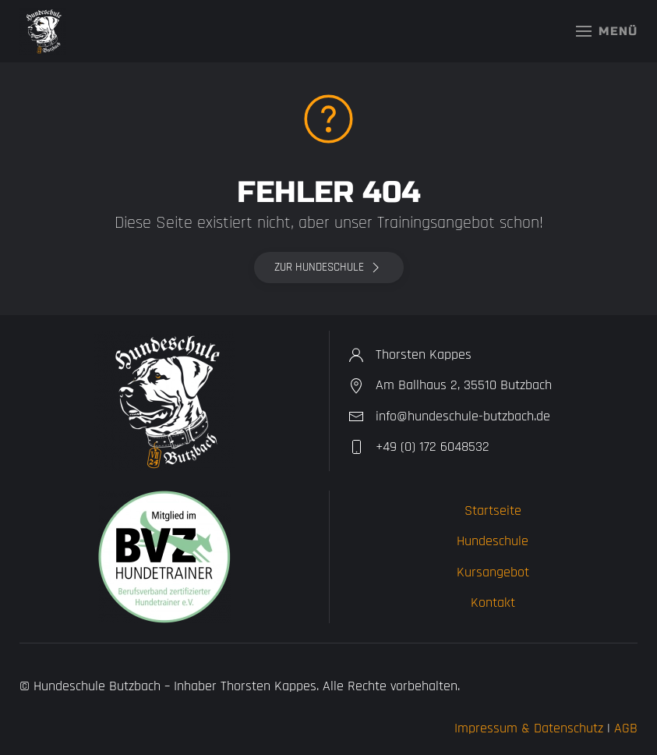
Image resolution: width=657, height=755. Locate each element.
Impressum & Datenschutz (528, 728)
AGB (626, 728)
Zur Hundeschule (328, 267)
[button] (607, 31)
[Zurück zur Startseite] (42, 31)
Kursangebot (493, 572)
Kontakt (493, 602)
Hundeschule (492, 541)
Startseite (492, 510)
